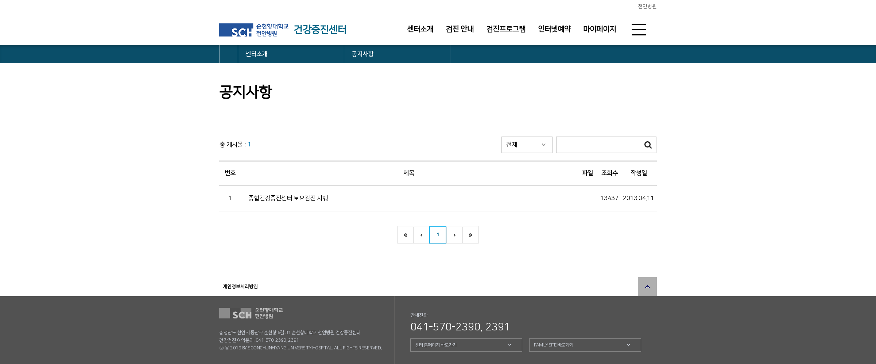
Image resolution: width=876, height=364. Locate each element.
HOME (229, 54)
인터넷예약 (554, 29)
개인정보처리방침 (240, 286)
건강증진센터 (320, 29)
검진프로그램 (506, 29)
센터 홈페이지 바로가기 (436, 345)
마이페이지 (599, 29)
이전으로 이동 (421, 235)
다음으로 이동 (454, 235)
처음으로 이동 (405, 235)
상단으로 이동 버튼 (647, 286)
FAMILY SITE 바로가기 (553, 345)
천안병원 (647, 6)
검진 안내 (460, 29)
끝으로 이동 (470, 235)
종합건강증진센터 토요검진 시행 (288, 198)
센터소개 (420, 29)
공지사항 (362, 54)
